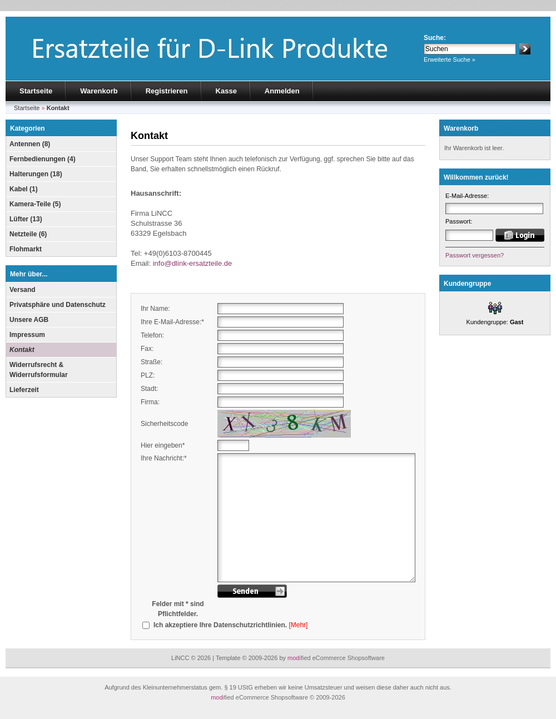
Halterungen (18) (35, 174)
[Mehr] (298, 625)
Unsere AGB (28, 320)
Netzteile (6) (28, 234)
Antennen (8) (29, 144)
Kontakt (21, 350)
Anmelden (282, 91)
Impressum (27, 335)
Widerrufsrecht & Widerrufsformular (38, 370)
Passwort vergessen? (474, 255)
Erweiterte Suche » (449, 59)
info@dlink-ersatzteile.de (192, 263)
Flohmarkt (25, 249)
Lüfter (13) (25, 219)
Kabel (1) (23, 189)
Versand (22, 290)
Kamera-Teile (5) (35, 204)
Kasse (226, 91)
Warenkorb (98, 91)
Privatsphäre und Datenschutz (57, 305)
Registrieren (167, 91)
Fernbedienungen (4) (42, 159)
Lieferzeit (24, 390)
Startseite (35, 91)
